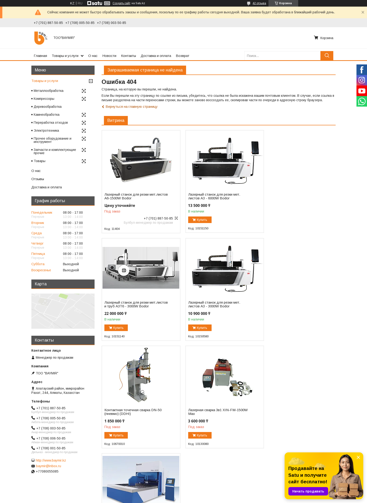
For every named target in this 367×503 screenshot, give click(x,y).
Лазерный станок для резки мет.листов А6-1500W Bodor (127, 196)
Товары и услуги (65, 56)
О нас (93, 56)
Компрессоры (44, 99)
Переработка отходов (51, 122)
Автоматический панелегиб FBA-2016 (131, 415)
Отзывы (37, 179)
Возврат (182, 56)
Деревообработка (48, 106)
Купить (198, 220)
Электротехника (46, 130)
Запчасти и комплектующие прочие (55, 151)
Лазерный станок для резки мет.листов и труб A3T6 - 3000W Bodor (290, 198)
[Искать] (326, 55)
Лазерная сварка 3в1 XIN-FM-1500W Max (293, 307)
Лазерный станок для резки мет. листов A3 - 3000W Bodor (130, 307)
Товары (39, 161)
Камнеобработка (46, 114)
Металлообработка (48, 91)
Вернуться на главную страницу (132, 106)
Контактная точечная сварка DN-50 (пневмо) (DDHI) (212, 307)
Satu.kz (204, 494)
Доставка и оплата (156, 56)
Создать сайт (121, 3)
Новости (109, 56)
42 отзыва (259, 3)
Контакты (128, 56)
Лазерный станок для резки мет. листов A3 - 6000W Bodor (210, 196)
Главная (40, 56)
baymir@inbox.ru (48, 466)
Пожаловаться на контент (194, 498)
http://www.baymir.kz (51, 460)
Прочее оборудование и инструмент (52, 140)
